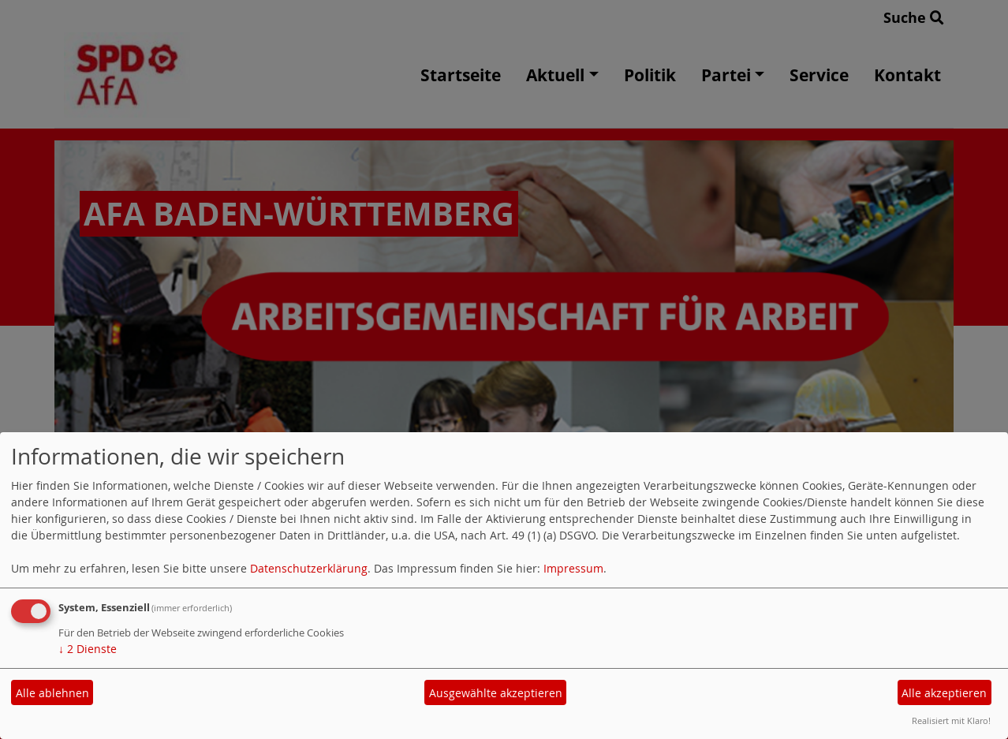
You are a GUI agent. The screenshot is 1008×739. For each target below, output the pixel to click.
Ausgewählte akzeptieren (495, 692)
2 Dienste (87, 648)
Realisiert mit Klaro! (951, 720)
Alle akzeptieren (944, 692)
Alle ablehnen (52, 692)
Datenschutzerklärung (309, 568)
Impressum (573, 568)
